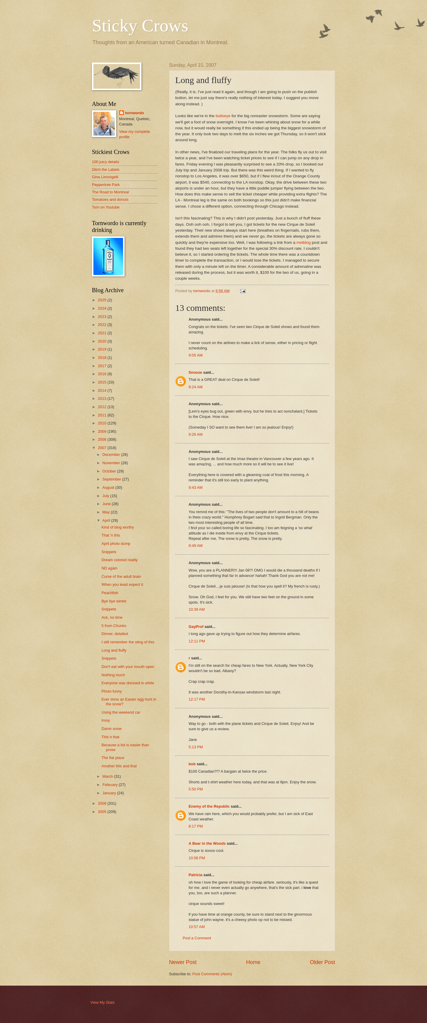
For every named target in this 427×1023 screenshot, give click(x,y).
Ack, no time (111, 617)
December (111, 454)
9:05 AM (196, 355)
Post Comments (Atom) (212, 974)
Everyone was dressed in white (127, 683)
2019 (102, 349)
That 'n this (110, 535)
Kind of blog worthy (117, 527)
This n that (110, 737)
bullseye (223, 116)
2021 (102, 333)
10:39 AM (197, 609)
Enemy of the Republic (209, 806)
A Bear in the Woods (207, 843)
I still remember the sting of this (127, 642)
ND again (109, 568)
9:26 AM (196, 434)
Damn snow (111, 728)
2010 (102, 423)
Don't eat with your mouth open (127, 666)
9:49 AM (196, 545)
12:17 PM (197, 699)
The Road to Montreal (110, 192)
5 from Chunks (113, 625)
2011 (102, 415)
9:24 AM (196, 387)
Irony (105, 720)
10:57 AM (197, 927)
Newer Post (183, 962)
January (109, 793)
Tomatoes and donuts (110, 199)
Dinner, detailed (114, 633)
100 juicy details (105, 162)
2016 (102, 374)
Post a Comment (197, 938)
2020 (102, 341)
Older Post (322, 962)
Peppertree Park (106, 184)
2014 (102, 390)
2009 (102, 431)
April (106, 520)
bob (192, 764)
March (108, 776)
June (107, 504)
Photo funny (111, 691)
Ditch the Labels (105, 169)
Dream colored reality (119, 560)
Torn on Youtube (106, 207)
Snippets (108, 552)
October (109, 471)
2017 (102, 366)
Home (253, 962)
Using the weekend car (120, 712)
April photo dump (115, 543)
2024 (102, 308)
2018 (102, 357)
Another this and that (119, 766)
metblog (304, 242)
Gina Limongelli (105, 177)
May (106, 512)
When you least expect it (122, 584)
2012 (102, 407)
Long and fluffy (113, 650)
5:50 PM (196, 789)
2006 (102, 803)
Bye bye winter (113, 601)
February (110, 784)
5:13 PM (196, 747)
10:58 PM (197, 858)
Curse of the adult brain (121, 576)
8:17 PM (196, 826)
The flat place (112, 757)
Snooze (195, 372)
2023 (102, 316)
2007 (102, 448)
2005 (102, 811)
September (112, 479)
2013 (102, 398)
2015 (102, 382)
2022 (102, 324)
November (111, 463)
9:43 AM (196, 487)
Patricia (196, 875)
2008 (102, 439)
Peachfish (109, 593)
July (106, 496)
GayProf (196, 626)
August (108, 487)
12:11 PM (197, 641)
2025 (102, 300)
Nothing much (113, 675)
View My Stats (102, 1002)
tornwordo (134, 113)
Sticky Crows (140, 25)
